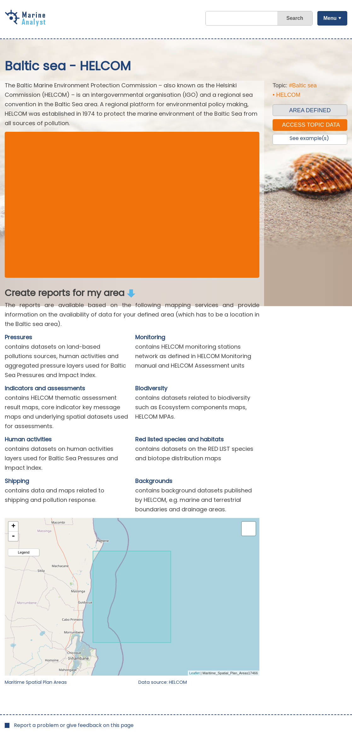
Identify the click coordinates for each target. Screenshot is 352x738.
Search (294, 18)
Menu (330, 18)
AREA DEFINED (310, 110)
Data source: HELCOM (162, 682)
